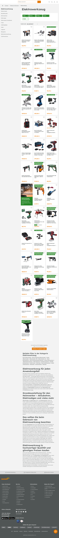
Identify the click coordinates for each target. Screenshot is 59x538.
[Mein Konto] (54, 3)
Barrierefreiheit (31, 532)
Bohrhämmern (45, 458)
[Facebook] (17, 513)
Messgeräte (3, 34)
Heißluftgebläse (4, 27)
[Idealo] (18, 522)
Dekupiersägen (37, 458)
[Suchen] (39, 3)
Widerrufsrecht (16, 532)
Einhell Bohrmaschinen (49, 362)
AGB (12, 532)
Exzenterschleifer (28, 387)
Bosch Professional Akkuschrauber (39, 360)
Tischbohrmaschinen (45, 364)
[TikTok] (26, 513)
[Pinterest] (21, 513)
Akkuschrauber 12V (42, 361)
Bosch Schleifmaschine (45, 365)
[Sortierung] (32, 26)
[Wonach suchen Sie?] (27, 3)
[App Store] (5, 519)
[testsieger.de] (21, 522)
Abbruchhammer (36, 364)
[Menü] (57, 3)
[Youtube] (23, 513)
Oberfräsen (38, 365)
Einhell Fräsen (32, 365)
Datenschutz (25, 532)
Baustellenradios (4, 16)
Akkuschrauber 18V (33, 361)
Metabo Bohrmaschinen (27, 364)
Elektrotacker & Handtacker (6, 23)
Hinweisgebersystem (37, 532)
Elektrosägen (3, 20)
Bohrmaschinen (4, 18)
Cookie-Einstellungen (44, 532)
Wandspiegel (29, 427)
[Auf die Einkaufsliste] (31, 29)
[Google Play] (11, 519)
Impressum (21, 532)
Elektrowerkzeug (7, 11)
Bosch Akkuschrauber (27, 360)
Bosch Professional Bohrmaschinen (36, 362)
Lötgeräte (3, 32)
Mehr (24, 21)
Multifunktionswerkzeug (6, 36)
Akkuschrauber (4, 13)
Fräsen (2, 25)
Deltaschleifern (37, 387)
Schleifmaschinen (4, 39)
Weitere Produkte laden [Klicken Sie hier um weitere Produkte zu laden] (39, 351)
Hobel (2, 29)
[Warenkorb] (52, 3)
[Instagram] (19, 513)
